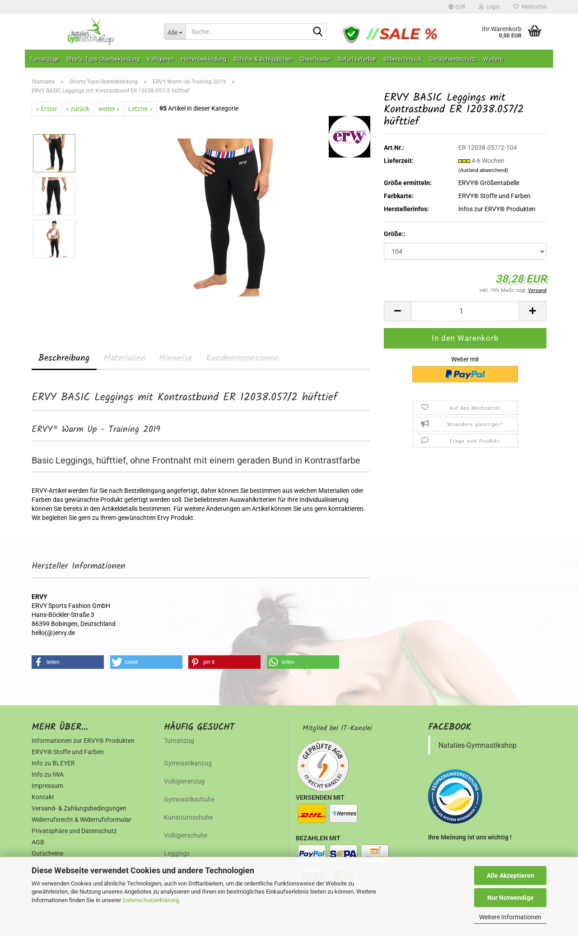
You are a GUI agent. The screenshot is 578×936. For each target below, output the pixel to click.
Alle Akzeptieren (510, 875)
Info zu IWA (48, 774)
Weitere (493, 59)
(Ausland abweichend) (483, 170)
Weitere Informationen (510, 917)
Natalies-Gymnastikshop (477, 745)
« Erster (46, 108)
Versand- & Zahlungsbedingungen (79, 808)
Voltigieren (160, 59)
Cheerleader (315, 59)
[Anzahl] (465, 311)
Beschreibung (64, 358)
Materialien (124, 358)
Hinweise (175, 358)
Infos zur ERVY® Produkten (497, 209)
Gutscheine (47, 853)
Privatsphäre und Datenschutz (74, 830)
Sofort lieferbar (357, 59)
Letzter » (140, 108)
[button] (457, 7)
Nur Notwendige (510, 897)
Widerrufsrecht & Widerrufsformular (81, 819)
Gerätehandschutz (452, 59)
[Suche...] (175, 31)
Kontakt (43, 797)
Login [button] (489, 7)
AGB (38, 842)
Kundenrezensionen (242, 358)
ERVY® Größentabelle (488, 182)
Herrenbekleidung (203, 59)
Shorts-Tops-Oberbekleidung (103, 59)
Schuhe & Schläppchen (263, 59)
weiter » (109, 108)
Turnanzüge (44, 59)
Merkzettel (529, 7)
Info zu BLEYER (53, 763)
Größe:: (395, 233)
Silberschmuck (402, 59)
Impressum (47, 785)
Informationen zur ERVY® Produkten (83, 740)
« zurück (77, 108)
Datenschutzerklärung (150, 900)
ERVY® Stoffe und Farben (494, 195)
